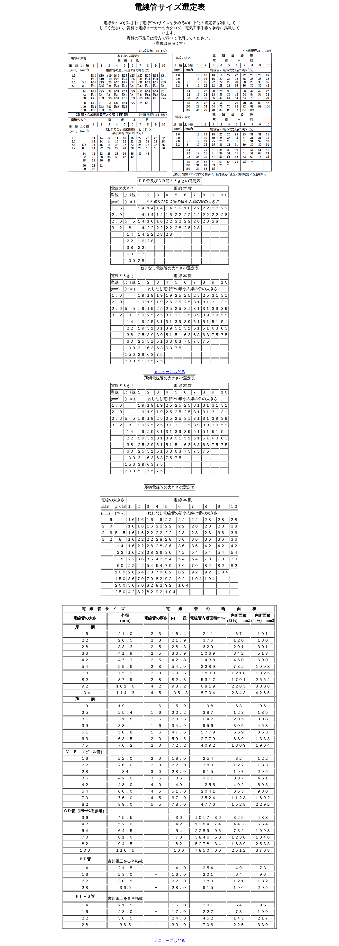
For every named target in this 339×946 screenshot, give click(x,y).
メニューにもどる (169, 372)
